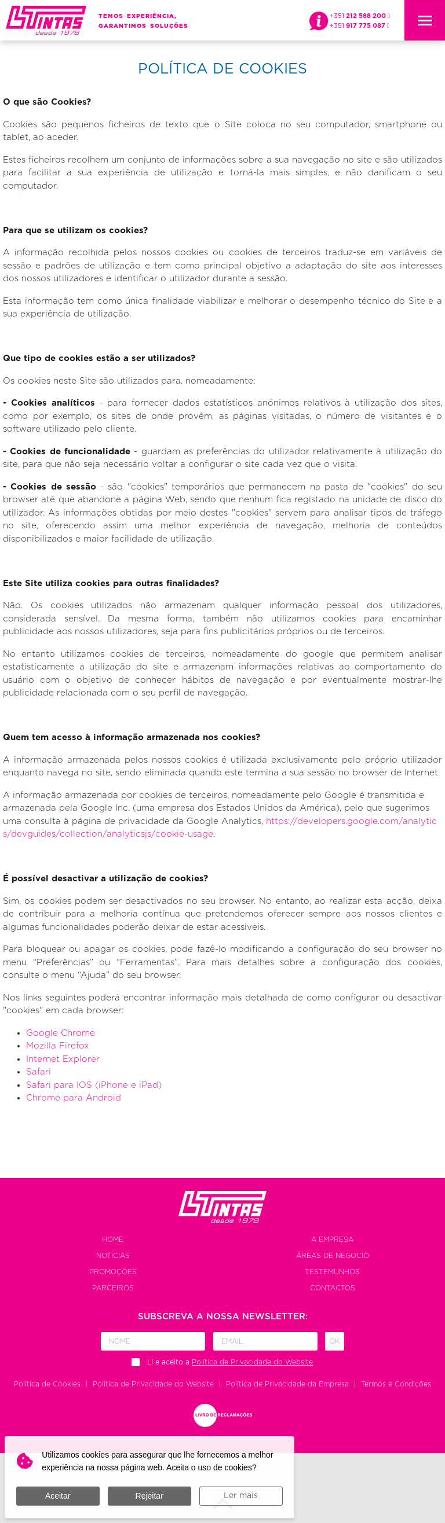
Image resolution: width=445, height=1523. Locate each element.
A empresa (332, 1239)
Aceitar (58, 1495)
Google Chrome (60, 1033)
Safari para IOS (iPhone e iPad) (94, 1085)
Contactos (332, 1288)
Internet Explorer (63, 1059)
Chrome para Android (73, 1098)
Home (112, 1239)
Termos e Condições (396, 1384)
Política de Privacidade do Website (153, 1384)
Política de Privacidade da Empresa (287, 1384)
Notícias (113, 1255)
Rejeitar (149, 1495)
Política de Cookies (47, 1384)
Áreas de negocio (332, 1255)
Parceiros (113, 1288)
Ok (334, 1341)
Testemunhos (332, 1271)
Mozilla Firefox (57, 1046)
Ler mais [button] (241, 1496)
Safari (38, 1072)
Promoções (113, 1271)
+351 (360, 16)
